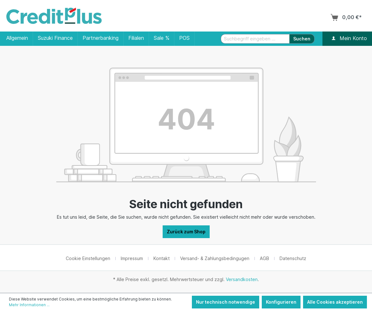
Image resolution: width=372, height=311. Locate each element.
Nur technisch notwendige (225, 302)
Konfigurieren (281, 302)
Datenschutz (293, 258)
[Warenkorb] (346, 17)
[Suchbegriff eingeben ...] (255, 39)
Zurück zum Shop (186, 231)
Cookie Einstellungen (88, 258)
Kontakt (161, 258)
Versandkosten (242, 279)
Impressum (132, 258)
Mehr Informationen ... (29, 304)
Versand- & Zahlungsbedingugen (214, 258)
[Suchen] (302, 39)
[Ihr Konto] (334, 38)
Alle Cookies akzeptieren (335, 302)
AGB (264, 258)
